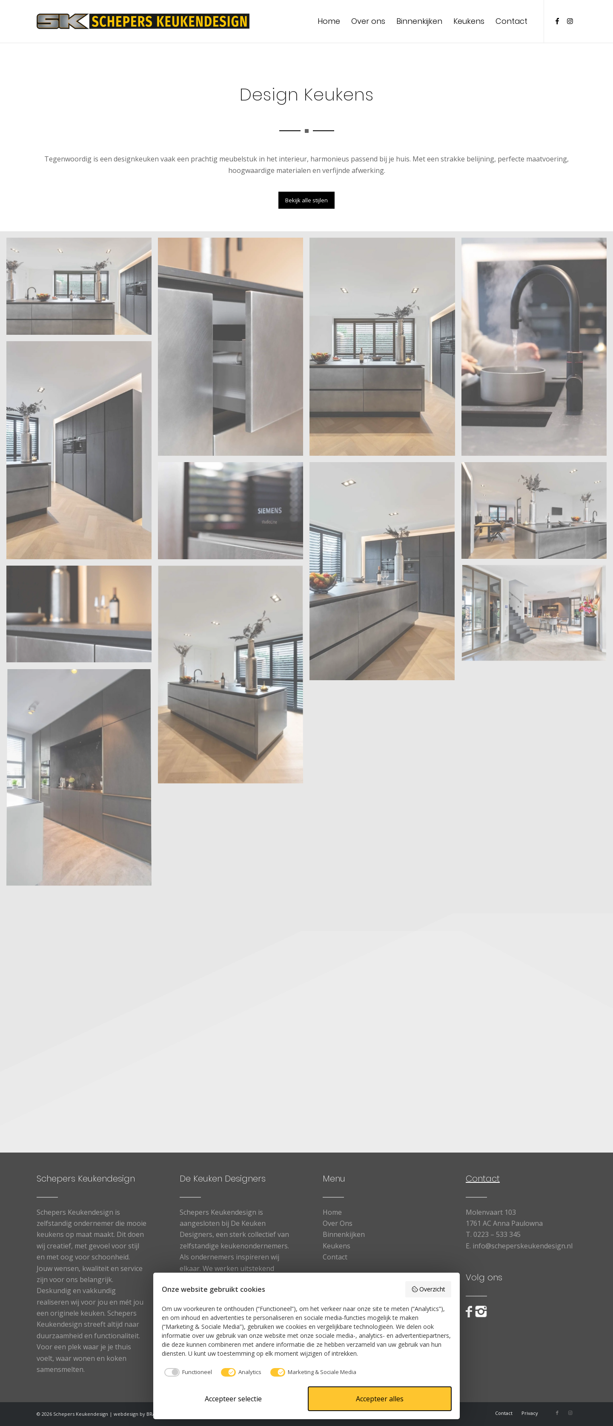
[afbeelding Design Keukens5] (537, 513)
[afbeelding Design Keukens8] (233, 513)
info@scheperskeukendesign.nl (523, 1246)
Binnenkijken (344, 1234)
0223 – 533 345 (497, 1234)
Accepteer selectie (233, 1398)
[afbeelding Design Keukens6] (233, 678)
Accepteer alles (380, 1398)
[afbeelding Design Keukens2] (385, 350)
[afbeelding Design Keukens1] (82, 289)
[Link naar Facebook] (557, 20)
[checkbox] (187, 1372)
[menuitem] (329, 21)
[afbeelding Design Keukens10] (537, 350)
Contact (335, 1257)
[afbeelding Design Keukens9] (233, 350)
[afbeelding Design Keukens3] (82, 453)
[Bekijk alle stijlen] (306, 200)
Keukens (336, 1246)
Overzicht (428, 1289)
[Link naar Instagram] (570, 20)
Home (332, 1212)
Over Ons (337, 1223)
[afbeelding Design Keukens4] (385, 574)
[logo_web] (143, 21)
